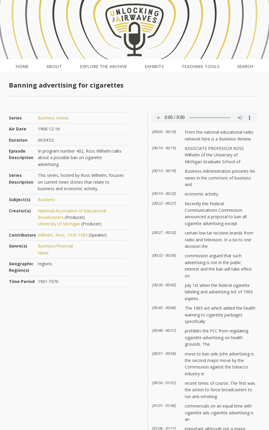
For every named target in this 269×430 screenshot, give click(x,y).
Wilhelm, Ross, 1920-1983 (62, 235)
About (54, 66)
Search (245, 66)
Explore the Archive (103, 66)
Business (46, 199)
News (43, 253)
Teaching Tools (200, 66)
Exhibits (154, 66)
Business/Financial (55, 246)
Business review (53, 118)
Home (22, 66)
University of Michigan (59, 224)
